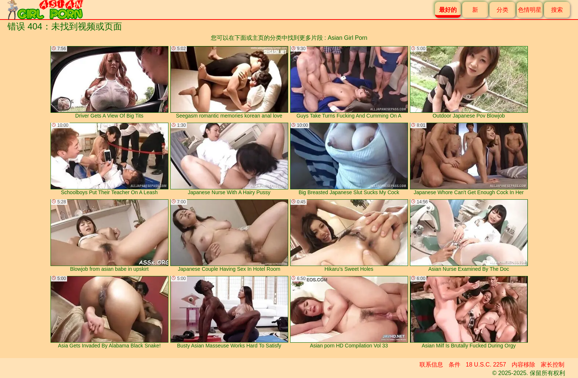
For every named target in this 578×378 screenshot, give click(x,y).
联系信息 (431, 364)
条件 (454, 364)
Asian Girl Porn (348, 38)
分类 (502, 10)
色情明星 (530, 10)
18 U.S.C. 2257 (486, 364)
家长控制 (552, 364)
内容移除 (523, 364)
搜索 (557, 10)
